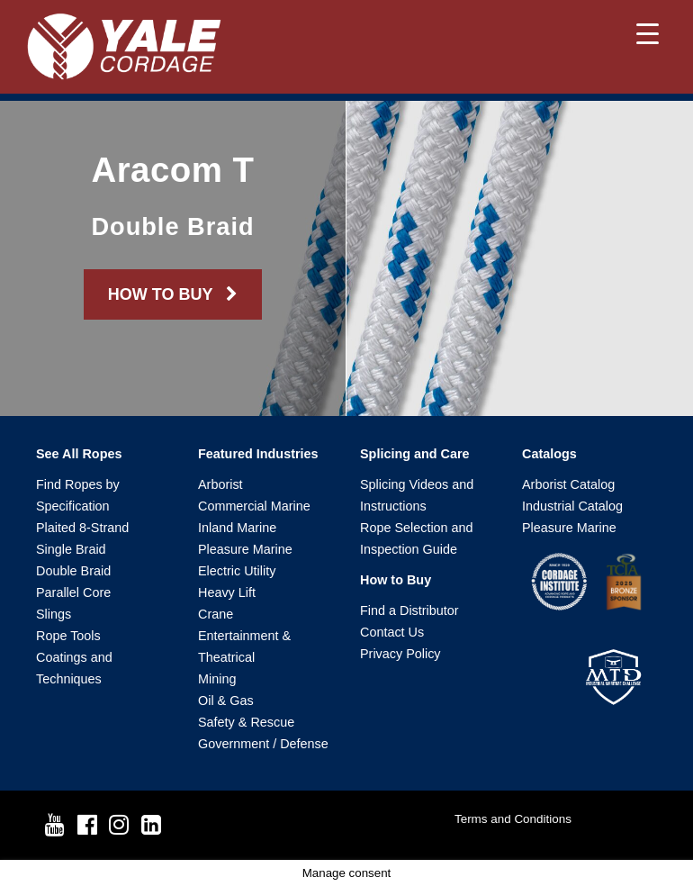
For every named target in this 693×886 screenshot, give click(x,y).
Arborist (220, 484)
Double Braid (73, 571)
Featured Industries (258, 454)
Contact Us (392, 632)
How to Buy (395, 580)
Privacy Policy (400, 653)
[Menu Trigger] (647, 34)
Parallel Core (73, 592)
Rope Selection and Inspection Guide (416, 538)
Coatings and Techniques (74, 668)
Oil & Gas (226, 700)
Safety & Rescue (246, 722)
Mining (217, 679)
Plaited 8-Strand (82, 527)
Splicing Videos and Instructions (416, 495)
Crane (215, 614)
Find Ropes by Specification (78, 495)
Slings (53, 614)
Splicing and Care (415, 454)
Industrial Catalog (572, 506)
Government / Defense (263, 744)
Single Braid (71, 549)
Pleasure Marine (245, 549)
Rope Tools (68, 635)
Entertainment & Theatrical (244, 646)
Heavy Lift (227, 592)
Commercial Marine (254, 506)
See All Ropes (79, 454)
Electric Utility (236, 571)
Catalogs (549, 454)
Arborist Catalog (568, 484)
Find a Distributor (409, 610)
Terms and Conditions (513, 819)
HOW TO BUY (173, 294)
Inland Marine (237, 527)
